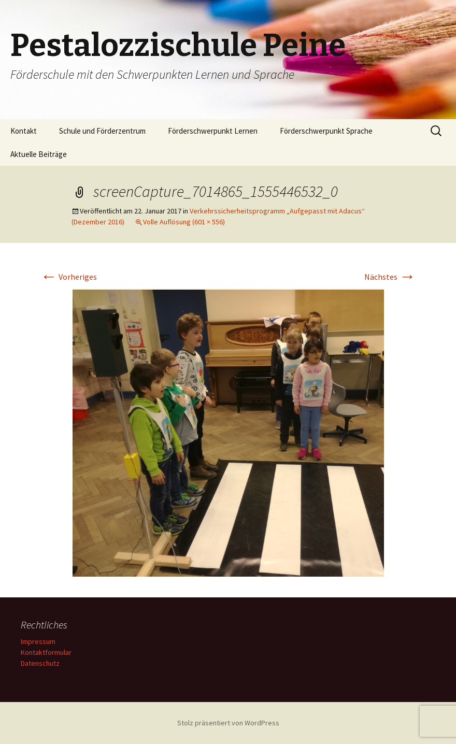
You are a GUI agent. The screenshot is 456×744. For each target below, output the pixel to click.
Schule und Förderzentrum (102, 131)
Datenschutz (40, 663)
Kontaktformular (46, 652)
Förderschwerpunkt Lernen (213, 131)
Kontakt (23, 131)
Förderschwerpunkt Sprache (326, 131)
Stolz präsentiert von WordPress (228, 722)
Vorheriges (68, 276)
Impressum (38, 641)
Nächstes (390, 276)
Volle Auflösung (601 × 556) (184, 221)
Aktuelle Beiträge (38, 154)
